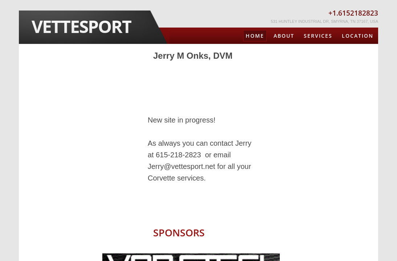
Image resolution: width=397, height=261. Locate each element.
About (284, 35)
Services (318, 35)
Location (357, 35)
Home (255, 35)
